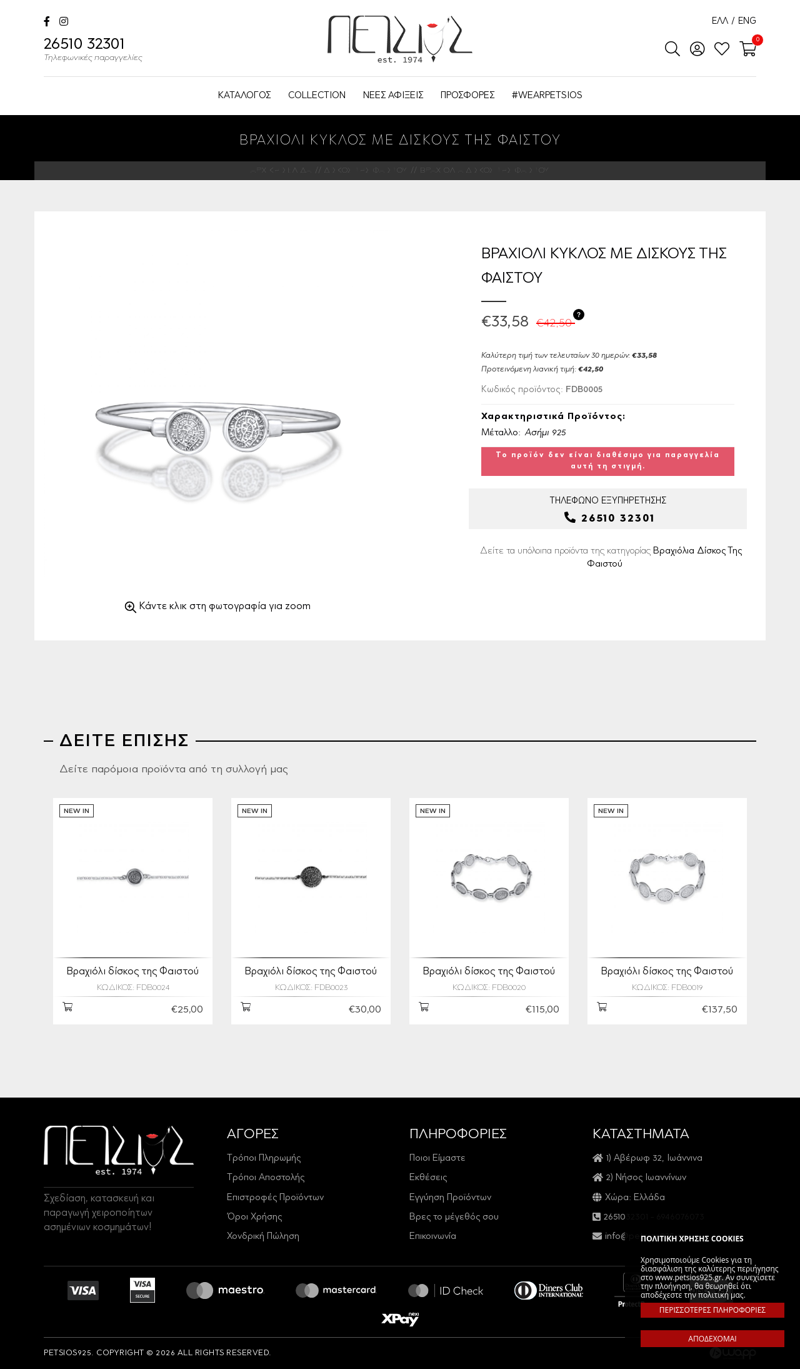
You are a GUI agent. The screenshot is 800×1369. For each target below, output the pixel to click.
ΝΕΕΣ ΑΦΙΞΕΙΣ (393, 96)
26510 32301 (93, 51)
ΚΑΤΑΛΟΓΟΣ (244, 96)
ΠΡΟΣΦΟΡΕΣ (467, 96)
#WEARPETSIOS (547, 96)
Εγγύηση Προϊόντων (450, 1198)
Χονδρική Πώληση (263, 1236)
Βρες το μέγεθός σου (454, 1217)
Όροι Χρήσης (254, 1217)
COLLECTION (317, 96)
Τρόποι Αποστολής (265, 1178)
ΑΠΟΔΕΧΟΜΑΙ (712, 1338)
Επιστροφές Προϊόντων (275, 1198)
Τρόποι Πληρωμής (264, 1158)
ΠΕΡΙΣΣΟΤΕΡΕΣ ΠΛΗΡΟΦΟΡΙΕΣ (712, 1310)
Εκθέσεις (428, 1178)
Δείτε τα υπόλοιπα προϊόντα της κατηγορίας (611, 558)
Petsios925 (400, 39)
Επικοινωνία (432, 1236)
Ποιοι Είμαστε (437, 1158)
